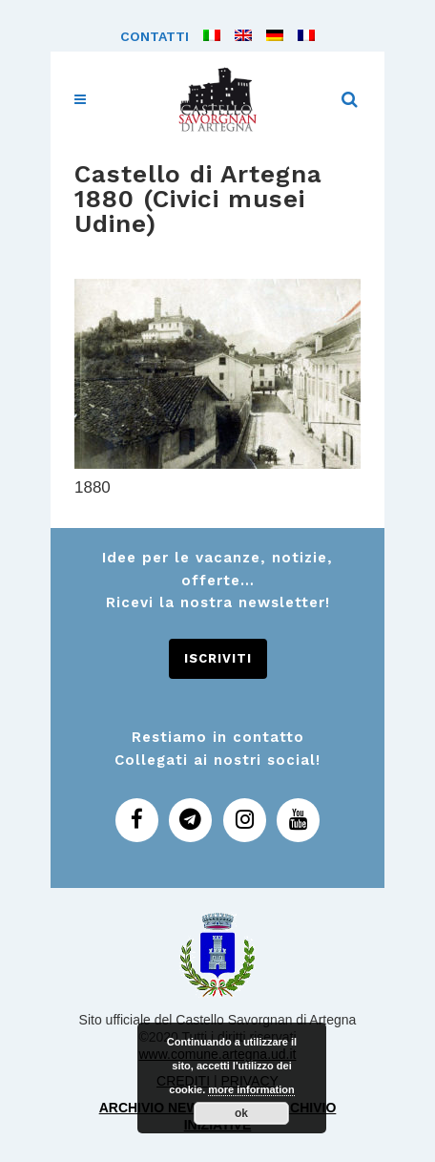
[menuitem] (204, 36)
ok (241, 1113)
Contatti (154, 36)
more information (251, 1089)
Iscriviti (218, 658)
